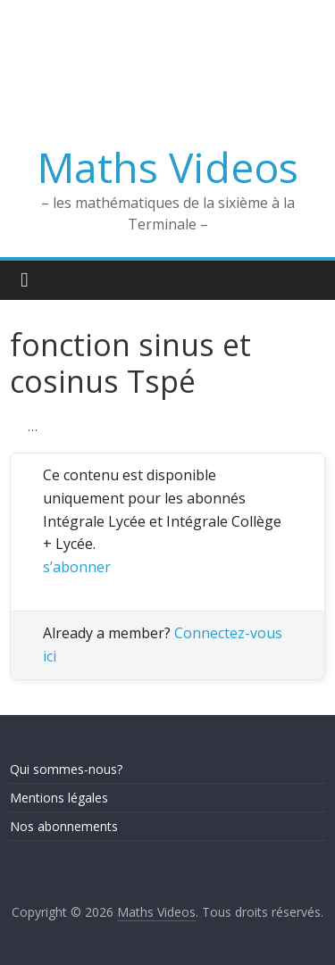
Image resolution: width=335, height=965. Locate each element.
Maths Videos (168, 167)
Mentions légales (59, 797)
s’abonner (77, 567)
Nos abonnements (64, 826)
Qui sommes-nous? (66, 769)
